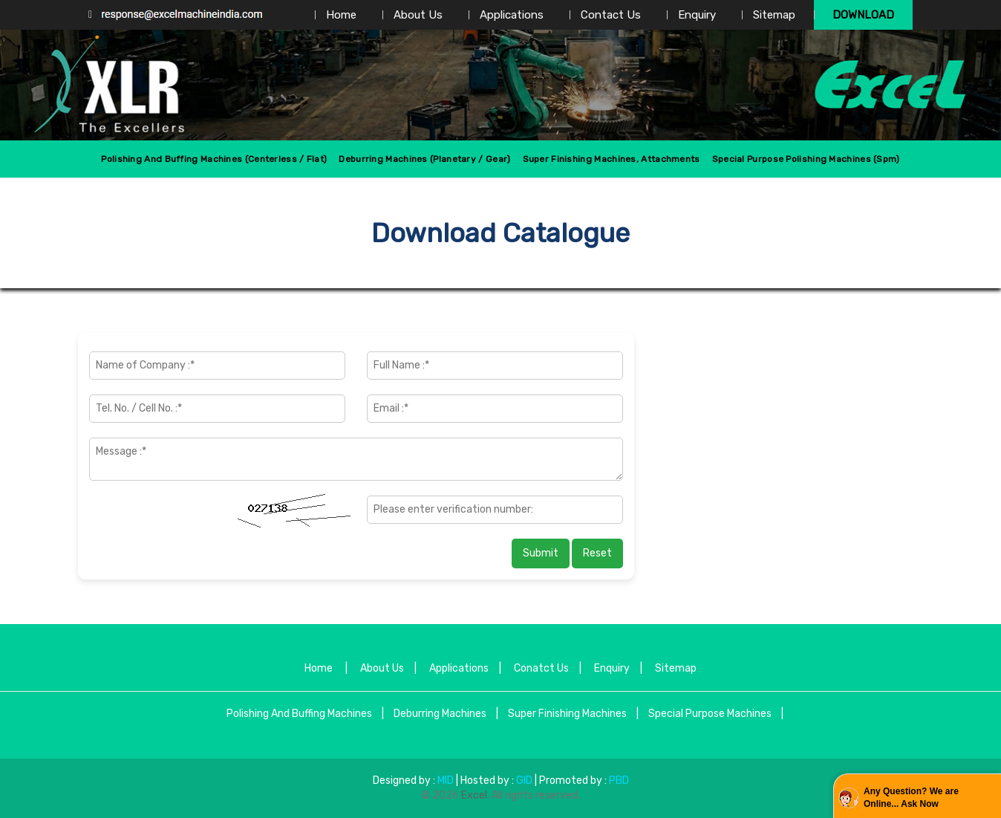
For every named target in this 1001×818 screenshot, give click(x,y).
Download (863, 15)
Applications (512, 15)
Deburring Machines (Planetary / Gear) (424, 159)
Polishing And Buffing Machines (299, 713)
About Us (418, 15)
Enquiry (697, 15)
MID (444, 780)
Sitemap (774, 15)
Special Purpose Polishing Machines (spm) (806, 159)
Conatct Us (541, 668)
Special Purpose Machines (710, 713)
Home (341, 15)
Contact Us (611, 15)
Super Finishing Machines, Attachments (611, 159)
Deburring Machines (440, 713)
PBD (619, 780)
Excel (474, 795)
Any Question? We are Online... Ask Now (911, 797)
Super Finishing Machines (567, 713)
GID (524, 780)
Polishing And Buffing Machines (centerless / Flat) (214, 159)
